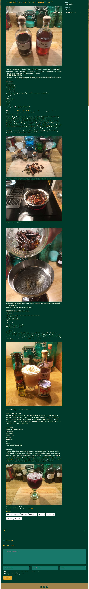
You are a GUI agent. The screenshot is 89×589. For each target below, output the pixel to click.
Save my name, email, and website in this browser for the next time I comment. (26, 572)
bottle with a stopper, (45, 125)
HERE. (31, 509)
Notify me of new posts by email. (14, 574)
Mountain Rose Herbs (23, 111)
